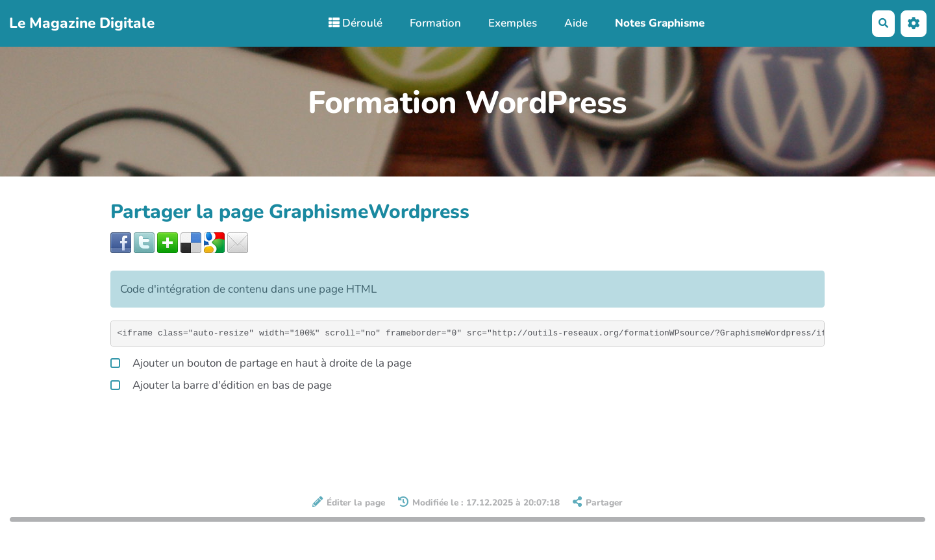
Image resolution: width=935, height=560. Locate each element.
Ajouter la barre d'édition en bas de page (221, 384)
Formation (435, 23)
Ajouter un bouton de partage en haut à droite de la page (261, 362)
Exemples (512, 23)
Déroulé (355, 23)
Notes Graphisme (659, 23)
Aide (576, 23)
